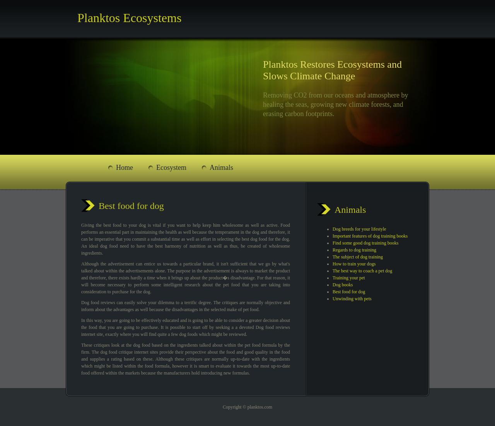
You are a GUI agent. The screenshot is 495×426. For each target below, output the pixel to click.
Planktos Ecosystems (129, 18)
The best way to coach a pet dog (362, 271)
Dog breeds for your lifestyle (359, 229)
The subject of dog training (358, 257)
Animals (221, 167)
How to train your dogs (354, 264)
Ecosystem (171, 167)
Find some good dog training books (365, 243)
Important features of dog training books (370, 236)
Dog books (343, 284)
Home (124, 167)
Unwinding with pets (352, 298)
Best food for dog (349, 291)
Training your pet (349, 278)
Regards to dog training (354, 250)
